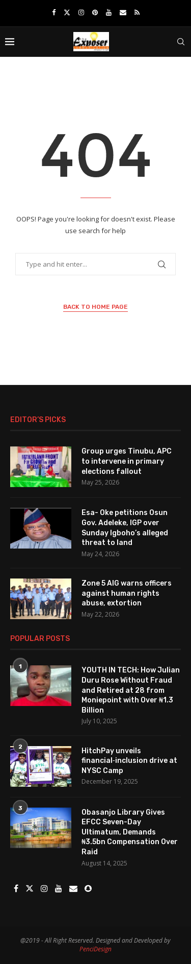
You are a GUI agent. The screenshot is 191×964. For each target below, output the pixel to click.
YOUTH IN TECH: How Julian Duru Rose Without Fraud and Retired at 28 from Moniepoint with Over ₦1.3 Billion (130, 690)
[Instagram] (81, 12)
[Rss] (137, 12)
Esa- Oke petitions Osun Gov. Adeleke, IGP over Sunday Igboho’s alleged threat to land (124, 527)
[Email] (123, 12)
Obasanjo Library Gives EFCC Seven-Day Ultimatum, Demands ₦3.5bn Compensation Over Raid (129, 832)
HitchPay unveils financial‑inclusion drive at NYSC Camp (129, 761)
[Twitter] (67, 12)
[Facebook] (54, 12)
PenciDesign (95, 949)
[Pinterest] (95, 12)
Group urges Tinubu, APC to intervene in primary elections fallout (126, 461)
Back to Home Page (95, 306)
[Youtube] (109, 12)
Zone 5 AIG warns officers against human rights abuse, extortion (126, 593)
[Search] (181, 41)
